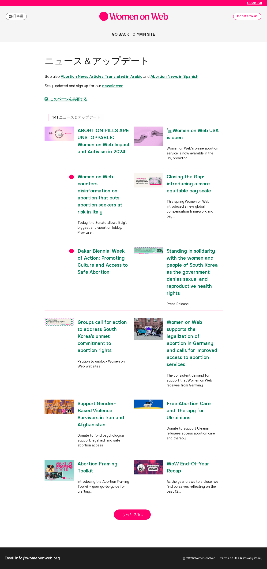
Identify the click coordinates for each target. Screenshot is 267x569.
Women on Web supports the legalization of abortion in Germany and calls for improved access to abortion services (192, 343)
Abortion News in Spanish (174, 76)
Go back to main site (133, 34)
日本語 (19, 16)
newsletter (112, 85)
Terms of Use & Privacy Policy (241, 558)
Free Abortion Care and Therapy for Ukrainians (189, 411)
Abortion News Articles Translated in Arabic (101, 76)
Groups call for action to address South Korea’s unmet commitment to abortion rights (102, 336)
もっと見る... (132, 514)
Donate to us (247, 16)
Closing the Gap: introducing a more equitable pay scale (189, 184)
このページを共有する (66, 99)
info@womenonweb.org (37, 558)
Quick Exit (254, 3)
